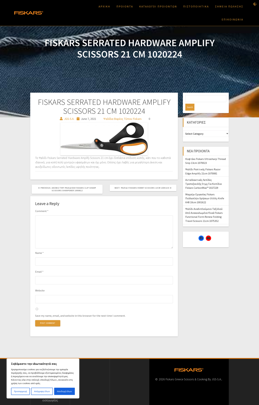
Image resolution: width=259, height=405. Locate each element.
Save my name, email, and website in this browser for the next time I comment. (80, 315)
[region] (43, 378)
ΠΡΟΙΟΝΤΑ (124, 6)
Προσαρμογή (20, 391)
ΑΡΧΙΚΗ (104, 6)
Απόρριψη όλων (42, 391)
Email (39, 271)
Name (39, 253)
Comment (41, 211)
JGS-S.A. (69, 119)
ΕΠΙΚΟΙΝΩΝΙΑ (232, 19)
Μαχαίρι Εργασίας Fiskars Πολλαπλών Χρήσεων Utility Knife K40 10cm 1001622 (204, 191)
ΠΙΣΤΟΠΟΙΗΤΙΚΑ (196, 6)
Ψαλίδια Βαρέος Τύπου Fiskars (122, 119)
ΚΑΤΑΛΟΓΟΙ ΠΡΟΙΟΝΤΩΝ (158, 6)
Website (40, 290)
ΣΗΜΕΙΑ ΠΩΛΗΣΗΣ (229, 6)
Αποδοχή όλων (64, 391)
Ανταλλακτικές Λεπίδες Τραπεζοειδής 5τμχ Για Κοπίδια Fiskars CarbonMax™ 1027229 (203, 177)
